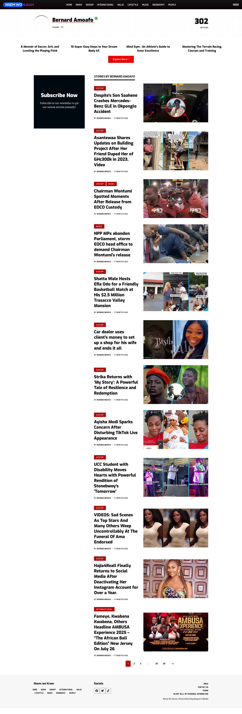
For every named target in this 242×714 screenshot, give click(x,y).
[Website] (62, 27)
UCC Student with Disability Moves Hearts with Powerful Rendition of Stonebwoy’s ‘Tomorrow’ (115, 480)
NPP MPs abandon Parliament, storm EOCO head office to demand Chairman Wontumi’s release (113, 245)
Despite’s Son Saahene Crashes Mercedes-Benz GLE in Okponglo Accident (115, 103)
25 (156, 667)
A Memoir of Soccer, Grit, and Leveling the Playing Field (40, 49)
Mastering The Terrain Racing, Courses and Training (202, 49)
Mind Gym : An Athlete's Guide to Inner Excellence (148, 49)
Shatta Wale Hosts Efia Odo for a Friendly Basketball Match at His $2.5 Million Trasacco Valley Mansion (116, 293)
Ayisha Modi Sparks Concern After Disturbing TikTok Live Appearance (116, 432)
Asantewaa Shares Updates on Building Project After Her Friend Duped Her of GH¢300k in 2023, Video (113, 151)
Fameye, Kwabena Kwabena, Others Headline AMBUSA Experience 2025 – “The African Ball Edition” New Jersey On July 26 (113, 636)
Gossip (100, 88)
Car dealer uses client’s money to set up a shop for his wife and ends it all (115, 342)
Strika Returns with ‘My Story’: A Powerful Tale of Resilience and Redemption (116, 387)
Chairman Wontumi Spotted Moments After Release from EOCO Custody (113, 200)
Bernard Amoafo (105, 118)
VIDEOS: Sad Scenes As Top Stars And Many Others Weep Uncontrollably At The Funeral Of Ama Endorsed (116, 531)
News (112, 184)
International (104, 612)
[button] (227, 4)
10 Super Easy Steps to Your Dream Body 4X (94, 49)
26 (164, 667)
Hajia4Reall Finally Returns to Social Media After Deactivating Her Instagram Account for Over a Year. (116, 582)
